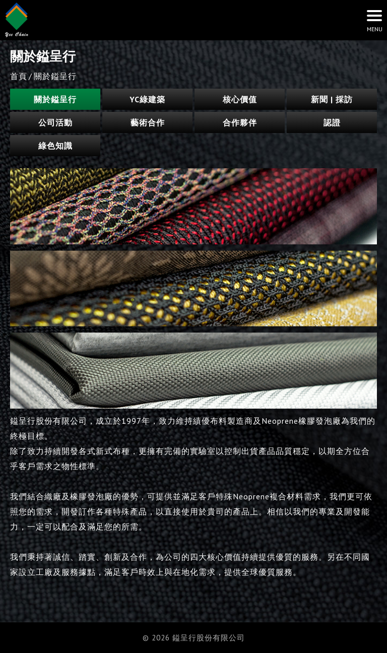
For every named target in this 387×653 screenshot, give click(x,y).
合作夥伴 (240, 122)
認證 (332, 122)
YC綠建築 (147, 99)
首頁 (18, 76)
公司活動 (55, 122)
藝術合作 (148, 122)
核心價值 (240, 99)
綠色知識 (55, 146)
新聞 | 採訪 (332, 99)
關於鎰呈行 (55, 99)
